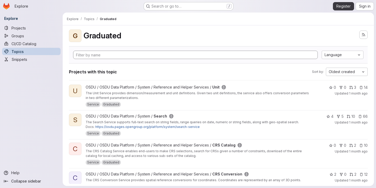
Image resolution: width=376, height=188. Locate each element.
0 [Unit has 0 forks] (342, 87)
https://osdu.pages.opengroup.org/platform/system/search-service (147, 127)
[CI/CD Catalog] (31, 43)
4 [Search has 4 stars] (329, 116)
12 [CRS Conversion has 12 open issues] (364, 174)
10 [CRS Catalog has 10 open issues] (363, 145)
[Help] (31, 173)
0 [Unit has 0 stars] (332, 87)
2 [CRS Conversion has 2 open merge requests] (353, 174)
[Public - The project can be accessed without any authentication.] (224, 87)
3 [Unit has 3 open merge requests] (352, 87)
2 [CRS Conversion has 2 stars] (333, 174)
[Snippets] (31, 59)
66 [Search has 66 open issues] (363, 116)
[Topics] (31, 51)
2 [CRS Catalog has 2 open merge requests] (352, 145)
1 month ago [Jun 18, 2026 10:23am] (358, 180)
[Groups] (31, 35)
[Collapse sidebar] (31, 181)
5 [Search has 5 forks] (340, 116)
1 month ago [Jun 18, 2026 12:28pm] (358, 93)
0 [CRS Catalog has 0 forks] (342, 145)
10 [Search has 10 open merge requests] (351, 116)
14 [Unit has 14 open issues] (363, 87)
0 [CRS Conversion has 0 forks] (342, 174)
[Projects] (31, 28)
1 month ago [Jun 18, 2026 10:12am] (358, 151)
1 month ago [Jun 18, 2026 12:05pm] (358, 122)
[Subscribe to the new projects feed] (363, 35)
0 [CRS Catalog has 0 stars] (332, 145)
